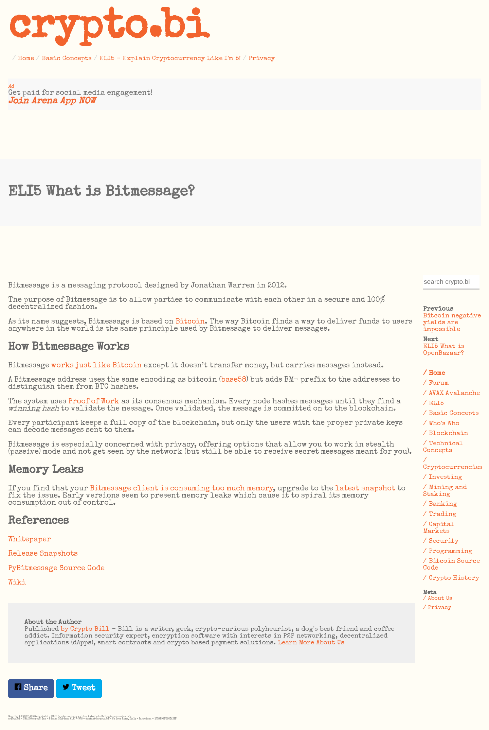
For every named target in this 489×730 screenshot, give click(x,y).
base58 (233, 380)
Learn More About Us (311, 643)
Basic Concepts (67, 58)
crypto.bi (108, 28)
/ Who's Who (441, 423)
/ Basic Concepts (451, 413)
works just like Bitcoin (96, 365)
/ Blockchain (445, 433)
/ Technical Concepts (443, 447)
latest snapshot (365, 488)
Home (26, 58)
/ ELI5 (433, 403)
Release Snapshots (43, 554)
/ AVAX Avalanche (451, 393)
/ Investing (442, 477)
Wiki (17, 583)
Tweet (78, 688)
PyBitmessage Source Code (56, 568)
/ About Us (437, 599)
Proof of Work (93, 401)
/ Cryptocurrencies (452, 464)
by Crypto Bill (85, 629)
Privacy (262, 58)
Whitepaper (29, 539)
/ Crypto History (451, 578)
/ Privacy (437, 608)
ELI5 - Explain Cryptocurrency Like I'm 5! (170, 58)
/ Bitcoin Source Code (451, 565)
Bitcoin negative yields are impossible (452, 323)
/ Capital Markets (438, 528)
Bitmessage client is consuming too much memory (181, 488)
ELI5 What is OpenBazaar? (444, 350)
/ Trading (439, 514)
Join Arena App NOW (51, 101)
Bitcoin (190, 322)
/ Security (440, 541)
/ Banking (440, 504)
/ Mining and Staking (445, 491)
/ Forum (436, 383)
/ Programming (447, 551)
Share (31, 688)
